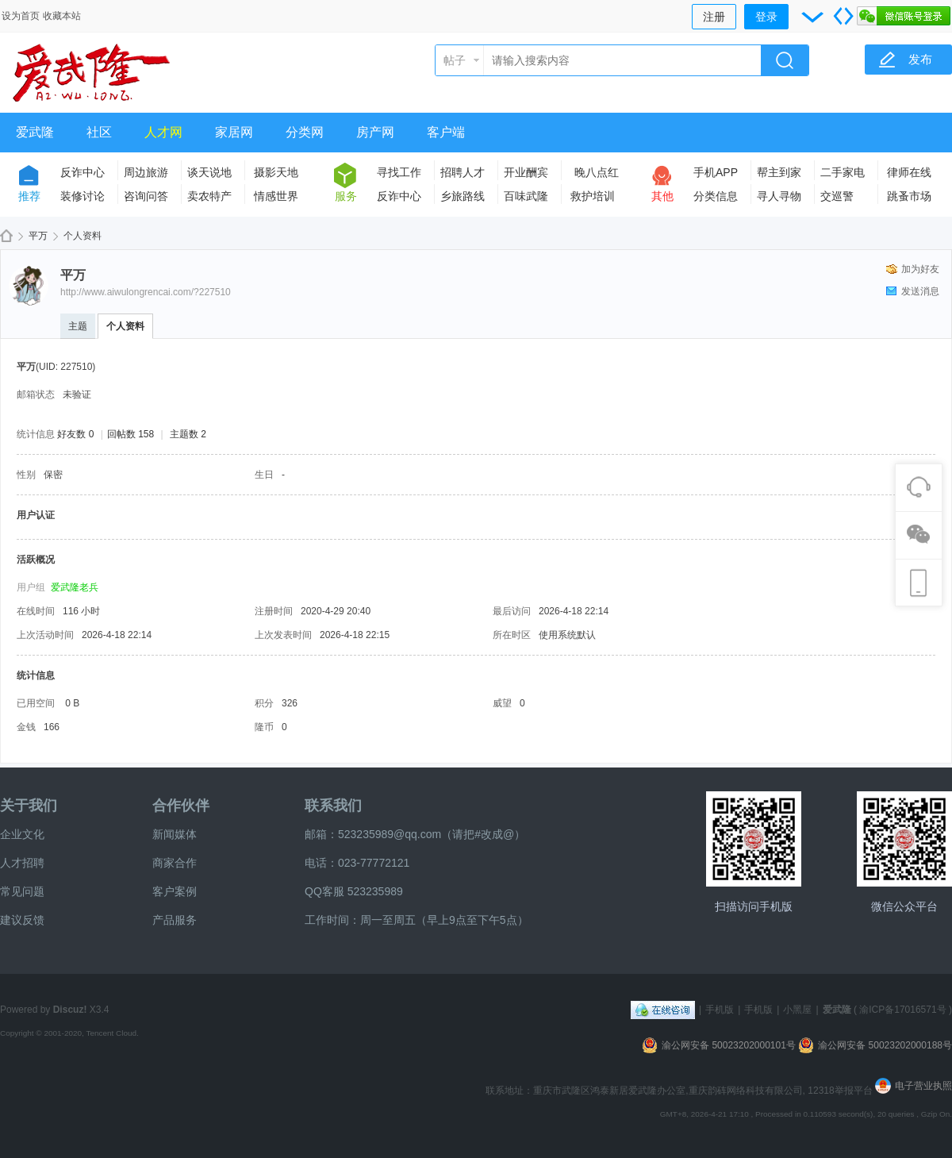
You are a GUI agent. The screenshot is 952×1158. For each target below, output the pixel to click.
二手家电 (842, 172)
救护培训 (592, 196)
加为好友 (920, 269)
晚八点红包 (596, 175)
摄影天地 (276, 172)
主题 (77, 326)
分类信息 (715, 196)
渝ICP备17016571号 (902, 1009)
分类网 (305, 132)
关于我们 (28, 806)
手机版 (719, 1009)
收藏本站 (62, 15)
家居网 (234, 132)
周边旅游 (146, 172)
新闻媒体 (174, 834)
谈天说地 (209, 172)
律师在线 (909, 172)
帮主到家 (779, 172)
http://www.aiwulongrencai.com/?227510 (145, 292)
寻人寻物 (779, 196)
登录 (766, 16)
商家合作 (174, 862)
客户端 (446, 132)
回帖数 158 (130, 434)
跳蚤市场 (909, 196)
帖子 (454, 60)
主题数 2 (188, 434)
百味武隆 (526, 196)
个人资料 (125, 326)
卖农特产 (209, 196)
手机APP (715, 172)
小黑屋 (797, 1009)
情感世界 (276, 196)
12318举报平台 (841, 1090)
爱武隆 (35, 132)
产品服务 (174, 920)
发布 (920, 59)
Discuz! (70, 1009)
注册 (714, 16)
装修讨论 (82, 196)
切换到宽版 (843, 16)
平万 (38, 235)
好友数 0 (75, 434)
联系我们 (333, 806)
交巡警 (837, 196)
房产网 (375, 132)
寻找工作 (399, 172)
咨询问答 (146, 196)
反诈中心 (82, 172)
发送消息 (920, 291)
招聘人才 (462, 172)
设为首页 (21, 15)
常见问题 (22, 891)
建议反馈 (22, 920)
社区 (99, 132)
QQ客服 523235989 (354, 891)
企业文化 (22, 834)
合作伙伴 (180, 806)
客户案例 (174, 891)
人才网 (163, 132)
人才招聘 (22, 862)
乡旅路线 (462, 196)
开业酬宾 (526, 172)
